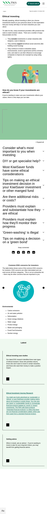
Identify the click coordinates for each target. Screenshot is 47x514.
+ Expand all (39, 142)
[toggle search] (33, 4)
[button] (3, 288)
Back (4, 11)
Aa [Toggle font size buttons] (3, 510)
